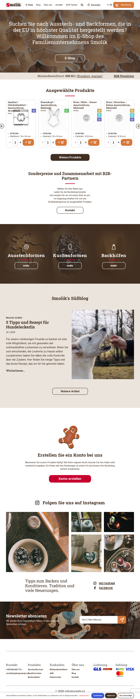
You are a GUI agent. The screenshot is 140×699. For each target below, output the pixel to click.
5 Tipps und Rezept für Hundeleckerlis (27, 325)
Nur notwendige (125, 696)
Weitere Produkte (70, 157)
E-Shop (70, 58)
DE (111, 5)
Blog (38, 5)
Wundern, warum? (90, 76)
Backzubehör (34, 677)
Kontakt (59, 5)
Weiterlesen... (15, 370)
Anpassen (111, 696)
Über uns (48, 5)
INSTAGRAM (104, 583)
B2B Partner (72, 5)
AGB (52, 673)
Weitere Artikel (70, 391)
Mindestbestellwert (58, 669)
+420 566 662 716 (13, 669)
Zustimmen (97, 696)
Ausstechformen (35, 669)
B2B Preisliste (124, 76)
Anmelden (94, 4)
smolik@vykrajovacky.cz (17, 673)
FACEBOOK (103, 588)
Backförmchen (34, 673)
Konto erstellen (70, 479)
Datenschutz (55, 677)
